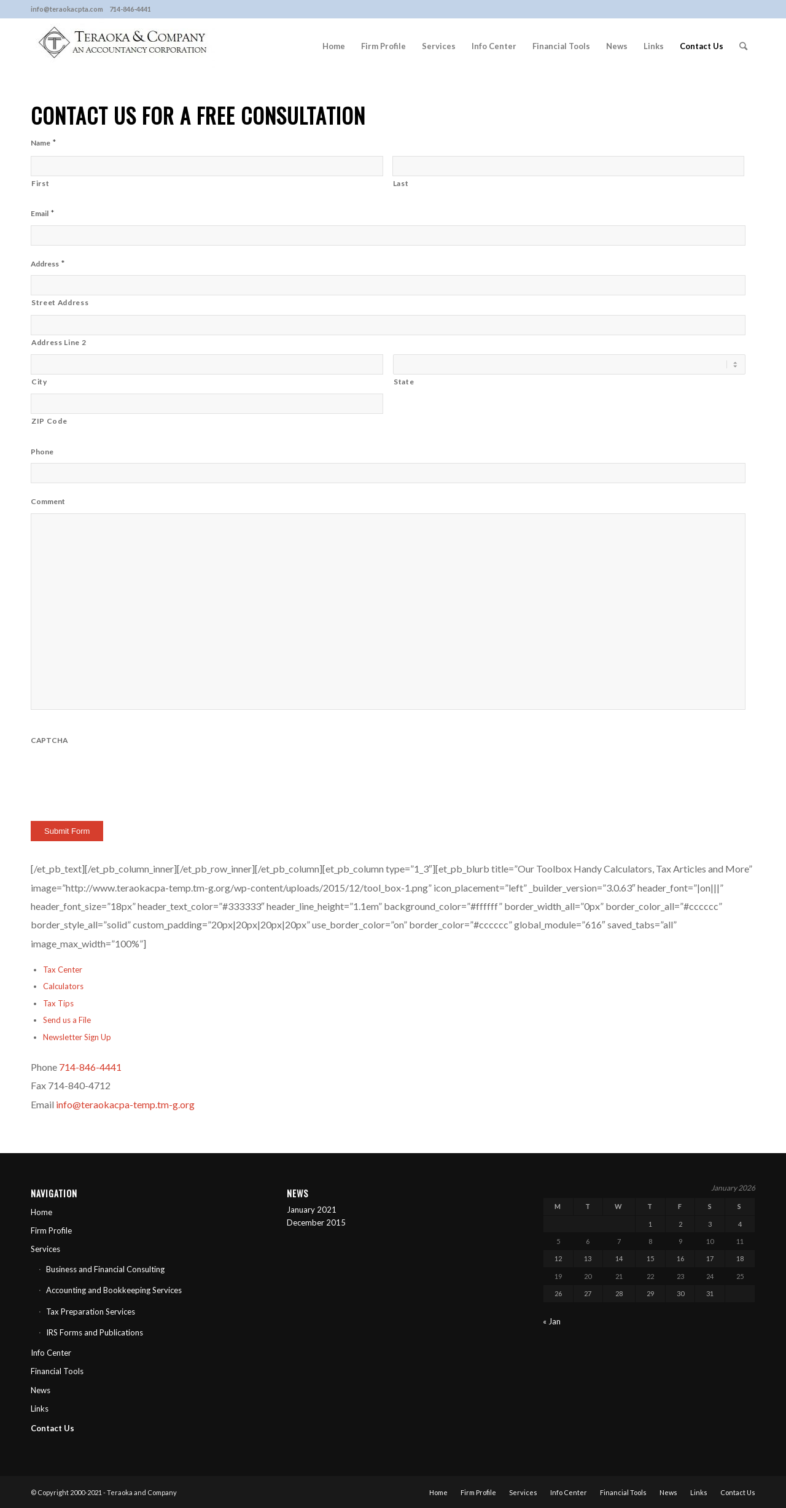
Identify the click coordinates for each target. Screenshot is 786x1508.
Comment (48, 501)
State (404, 381)
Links (40, 1408)
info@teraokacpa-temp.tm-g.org (125, 1104)
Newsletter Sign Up (77, 1037)
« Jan (552, 1321)
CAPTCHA (49, 740)
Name (43, 142)
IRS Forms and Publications (94, 1332)
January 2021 (312, 1210)
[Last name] (568, 166)
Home (41, 1212)
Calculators (63, 986)
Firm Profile (51, 1230)
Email (42, 213)
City (39, 381)
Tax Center (62, 969)
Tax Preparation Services (90, 1311)
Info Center (51, 1353)
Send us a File (67, 1020)
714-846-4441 (90, 1067)
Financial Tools (57, 1371)
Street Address (59, 302)
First (40, 183)
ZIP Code (49, 421)
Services (45, 1249)
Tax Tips (58, 1003)
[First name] (207, 166)
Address (47, 263)
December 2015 (316, 1222)
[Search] (743, 46)
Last (401, 183)
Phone (42, 451)
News (40, 1390)
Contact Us (52, 1428)
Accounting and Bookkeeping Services (114, 1290)
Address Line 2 (58, 342)
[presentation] (124, 775)
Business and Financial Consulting (105, 1269)
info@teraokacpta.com (67, 9)
